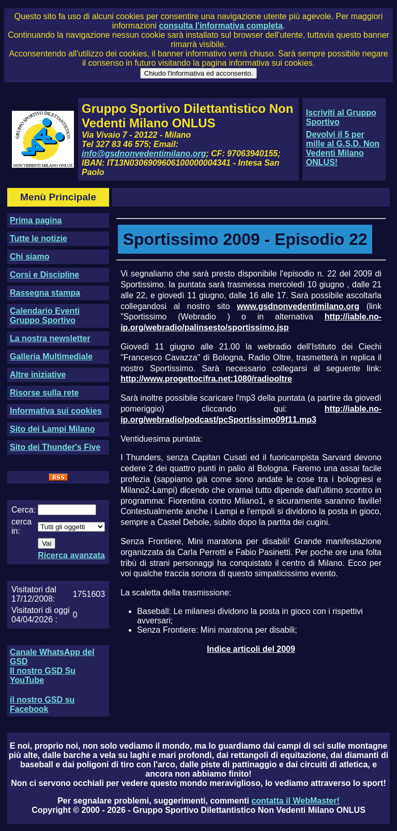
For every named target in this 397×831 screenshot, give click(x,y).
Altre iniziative (38, 374)
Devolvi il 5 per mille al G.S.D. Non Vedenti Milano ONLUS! (342, 148)
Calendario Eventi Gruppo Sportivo (45, 316)
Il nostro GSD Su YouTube (42, 675)
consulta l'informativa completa (220, 25)
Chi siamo (29, 256)
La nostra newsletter (50, 338)
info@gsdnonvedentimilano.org (144, 153)
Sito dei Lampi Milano (52, 429)
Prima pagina (36, 220)
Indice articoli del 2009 (251, 649)
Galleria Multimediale (51, 356)
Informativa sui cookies (56, 410)
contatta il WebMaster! (295, 800)
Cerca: (23, 509)
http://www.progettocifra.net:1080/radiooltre (206, 378)
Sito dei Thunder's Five (55, 447)
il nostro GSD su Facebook (42, 704)
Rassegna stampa (45, 292)
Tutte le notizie (38, 238)
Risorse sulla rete (44, 392)
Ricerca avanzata (71, 555)
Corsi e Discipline (44, 274)
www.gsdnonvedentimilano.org (298, 306)
